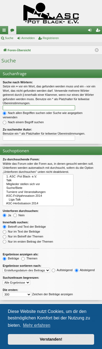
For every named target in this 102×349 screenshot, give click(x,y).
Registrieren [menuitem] (99, 31)
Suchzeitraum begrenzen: (21, 277)
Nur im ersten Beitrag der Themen (28, 241)
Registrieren (51, 38)
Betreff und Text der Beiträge (24, 226)
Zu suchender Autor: (17, 129)
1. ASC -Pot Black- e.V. (38, 177)
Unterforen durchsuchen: (21, 210)
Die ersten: (10, 289)
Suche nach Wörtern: (18, 82)
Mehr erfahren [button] (36, 325)
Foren (13, 31)
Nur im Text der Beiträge (21, 231)
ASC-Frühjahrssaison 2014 (38, 196)
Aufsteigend (62, 270)
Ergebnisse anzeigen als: (20, 254)
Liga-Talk (38, 200)
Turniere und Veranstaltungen (38, 192)
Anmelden (28, 38)
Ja (7, 215)
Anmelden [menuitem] (91, 31)
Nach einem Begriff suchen (23, 122)
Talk (38, 180)
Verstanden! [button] (51, 339)
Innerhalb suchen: (16, 222)
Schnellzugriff (5, 31)
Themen (29, 258)
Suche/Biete (38, 188)
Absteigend (85, 270)
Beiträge (11, 258)
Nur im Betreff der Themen (23, 236)
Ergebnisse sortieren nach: (22, 265)
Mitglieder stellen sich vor (38, 184)
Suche (9, 38)
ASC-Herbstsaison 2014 (38, 203)
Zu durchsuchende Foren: (21, 159)
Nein (19, 215)
